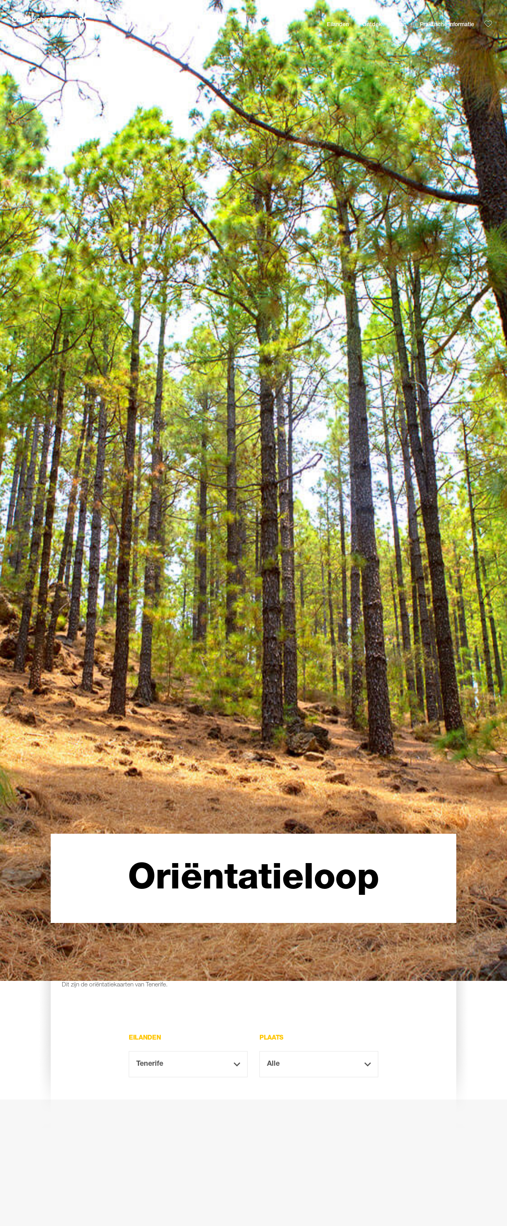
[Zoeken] (221, 24)
